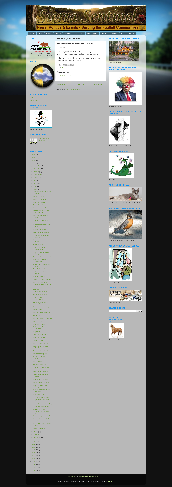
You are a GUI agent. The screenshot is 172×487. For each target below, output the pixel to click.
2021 (34, 444)
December (37, 166)
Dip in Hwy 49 (37, 321)
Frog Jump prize (38, 394)
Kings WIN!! (37, 332)
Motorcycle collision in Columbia (40, 328)
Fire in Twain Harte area (41, 343)
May (35, 186)
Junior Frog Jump (39, 428)
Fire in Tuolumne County (41, 208)
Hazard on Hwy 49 (39, 244)
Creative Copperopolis (40, 334)
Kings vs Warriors (39, 276)
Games (32, 97)
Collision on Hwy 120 (40, 354)
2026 (34, 155)
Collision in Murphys (40, 199)
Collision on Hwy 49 (39, 340)
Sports (103, 33)
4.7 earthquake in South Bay (42, 404)
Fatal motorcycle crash (40, 379)
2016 (34, 458)
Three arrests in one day (41, 406)
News (40, 33)
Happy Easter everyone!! (41, 382)
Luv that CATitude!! (39, 229)
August (36, 177)
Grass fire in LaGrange (40, 372)
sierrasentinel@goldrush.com (88, 476)
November (37, 169)
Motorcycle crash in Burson (42, 279)
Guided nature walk (39, 364)
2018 (34, 453)
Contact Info (34, 100)
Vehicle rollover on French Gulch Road (41, 211)
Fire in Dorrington (39, 202)
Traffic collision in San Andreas (40, 272)
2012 (34, 470)
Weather (131, 33)
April (35, 189)
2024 (34, 160)
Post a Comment (65, 76)
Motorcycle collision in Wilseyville (40, 260)
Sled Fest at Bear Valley (41, 307)
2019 (34, 450)
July (35, 180)
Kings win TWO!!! (39, 324)
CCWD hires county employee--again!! (40, 290)
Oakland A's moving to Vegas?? (40, 303)
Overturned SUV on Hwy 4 (42, 257)
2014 (34, 464)
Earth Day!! (37, 287)
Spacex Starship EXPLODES (38, 298)
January (36, 437)
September (37, 174)
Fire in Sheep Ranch (40, 205)
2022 (34, 441)
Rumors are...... (38, 315)
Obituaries (113, 33)
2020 (34, 447)
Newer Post (62, 84)
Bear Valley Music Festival (41, 312)
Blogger (110, 481)
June (35, 183)
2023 (34, 163)
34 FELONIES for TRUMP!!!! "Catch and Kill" (41, 411)
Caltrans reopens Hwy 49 (41, 416)
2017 (34, 455)
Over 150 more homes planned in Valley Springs (42, 283)
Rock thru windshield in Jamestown (40, 216)
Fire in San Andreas (39, 337)
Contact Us (72, 476)
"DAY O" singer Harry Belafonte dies (40, 248)
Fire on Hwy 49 (38, 361)
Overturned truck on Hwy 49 (42, 318)
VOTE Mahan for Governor (44, 139)
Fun (122, 33)
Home (32, 33)
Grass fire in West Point (41, 232)
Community (79, 33)
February (37, 435)
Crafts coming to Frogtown (42, 351)
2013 (34, 467)
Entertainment (92, 33)
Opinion (58, 33)
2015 (34, 461)
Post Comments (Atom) (73, 89)
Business (68, 33)
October (36, 172)
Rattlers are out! (38, 196)
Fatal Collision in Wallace (41, 269)
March (36, 432)
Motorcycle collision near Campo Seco (41, 368)
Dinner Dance (37, 309)
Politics (48, 33)
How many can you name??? (39, 240)
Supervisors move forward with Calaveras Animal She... (41, 399)
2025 (34, 158)
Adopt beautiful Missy (40, 294)
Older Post (99, 84)
